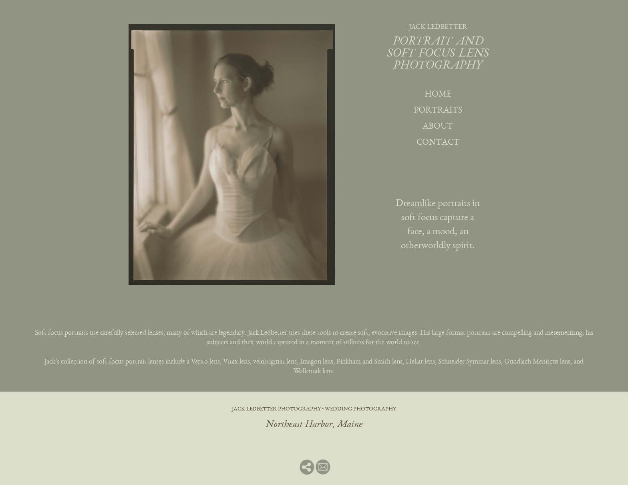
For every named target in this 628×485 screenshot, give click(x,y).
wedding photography (360, 409)
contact (438, 142)
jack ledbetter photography (276, 409)
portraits (438, 110)
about (438, 126)
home (438, 94)
